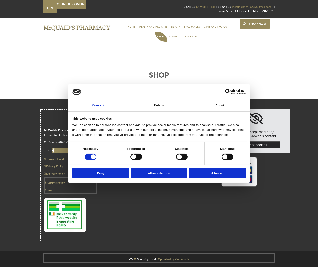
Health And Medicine (153, 26)
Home (131, 26)
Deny (100, 173)
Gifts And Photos (215, 26)
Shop (160, 36)
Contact (175, 36)
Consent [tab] (98, 105)
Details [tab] (159, 105)
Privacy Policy (54, 166)
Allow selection (159, 173)
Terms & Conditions (57, 159)
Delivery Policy (54, 173)
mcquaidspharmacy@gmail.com (251, 6)
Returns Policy (55, 182)
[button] (255, 24)
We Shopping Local (142, 259)
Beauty (175, 26)
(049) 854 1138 (206, 6)
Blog (48, 190)
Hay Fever (191, 36)
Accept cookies (256, 145)
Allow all (217, 173)
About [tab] (219, 105)
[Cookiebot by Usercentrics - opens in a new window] (228, 92)
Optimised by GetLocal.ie (173, 259)
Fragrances (192, 26)
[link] (161, 36)
